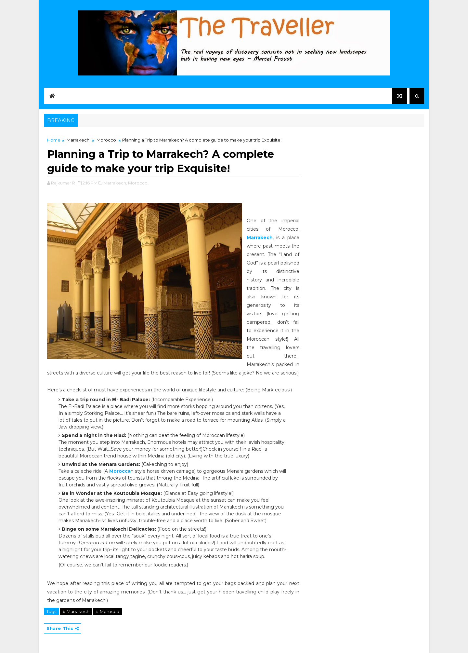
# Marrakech (76, 611)
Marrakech (78, 140)
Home (53, 140)
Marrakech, (115, 182)
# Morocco (107, 611)
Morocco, (138, 182)
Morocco (106, 140)
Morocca (120, 471)
